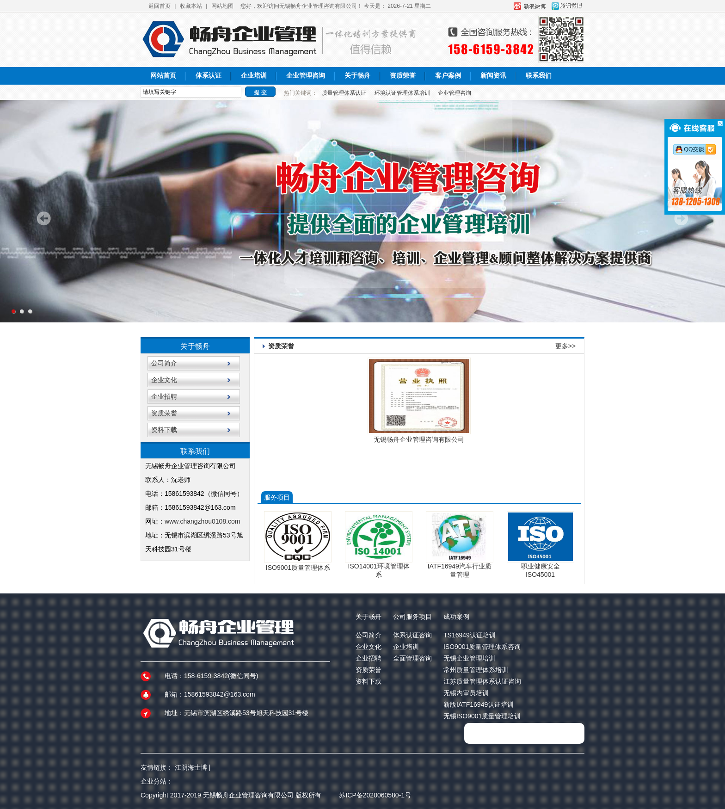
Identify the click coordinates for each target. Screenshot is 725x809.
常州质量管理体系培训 (475, 669)
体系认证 (208, 75)
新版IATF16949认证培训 (478, 704)
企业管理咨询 (305, 75)
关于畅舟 (357, 75)
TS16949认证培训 (469, 635)
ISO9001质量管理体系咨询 (482, 646)
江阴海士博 (191, 767)
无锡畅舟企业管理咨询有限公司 (419, 439)
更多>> (565, 346)
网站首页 (163, 75)
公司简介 (164, 363)
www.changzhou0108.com (203, 521)
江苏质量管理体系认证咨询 (482, 681)
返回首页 (159, 6)
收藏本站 (191, 6)
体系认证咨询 (412, 635)
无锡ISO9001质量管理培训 (482, 716)
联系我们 (539, 75)
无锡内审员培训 (466, 693)
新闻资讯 (493, 75)
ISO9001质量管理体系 (298, 567)
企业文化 (164, 379)
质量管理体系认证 (344, 93)
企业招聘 (164, 396)
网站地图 (222, 6)
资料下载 (164, 429)
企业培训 (254, 75)
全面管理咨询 (412, 658)
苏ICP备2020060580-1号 (375, 795)
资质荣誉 (403, 75)
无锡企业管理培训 (469, 658)
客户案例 (448, 75)
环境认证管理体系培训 (402, 93)
